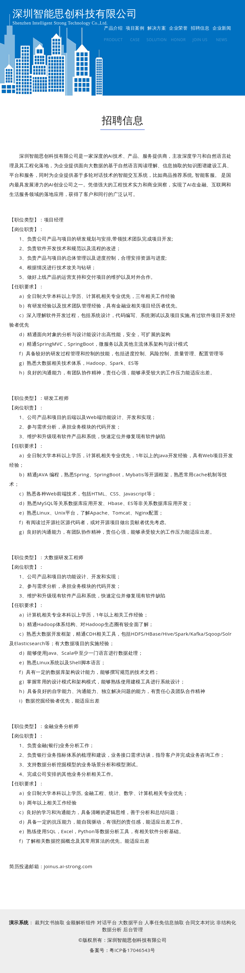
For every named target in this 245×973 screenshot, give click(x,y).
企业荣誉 (178, 28)
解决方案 (156, 28)
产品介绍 (113, 28)
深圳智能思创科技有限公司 (74, 13)
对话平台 (107, 922)
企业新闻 (221, 28)
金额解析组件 (81, 922)
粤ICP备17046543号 (132, 950)
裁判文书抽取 (49, 922)
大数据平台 (130, 922)
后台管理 (133, 929)
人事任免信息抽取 (164, 922)
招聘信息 (200, 28)
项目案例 (135, 28)
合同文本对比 (200, 922)
